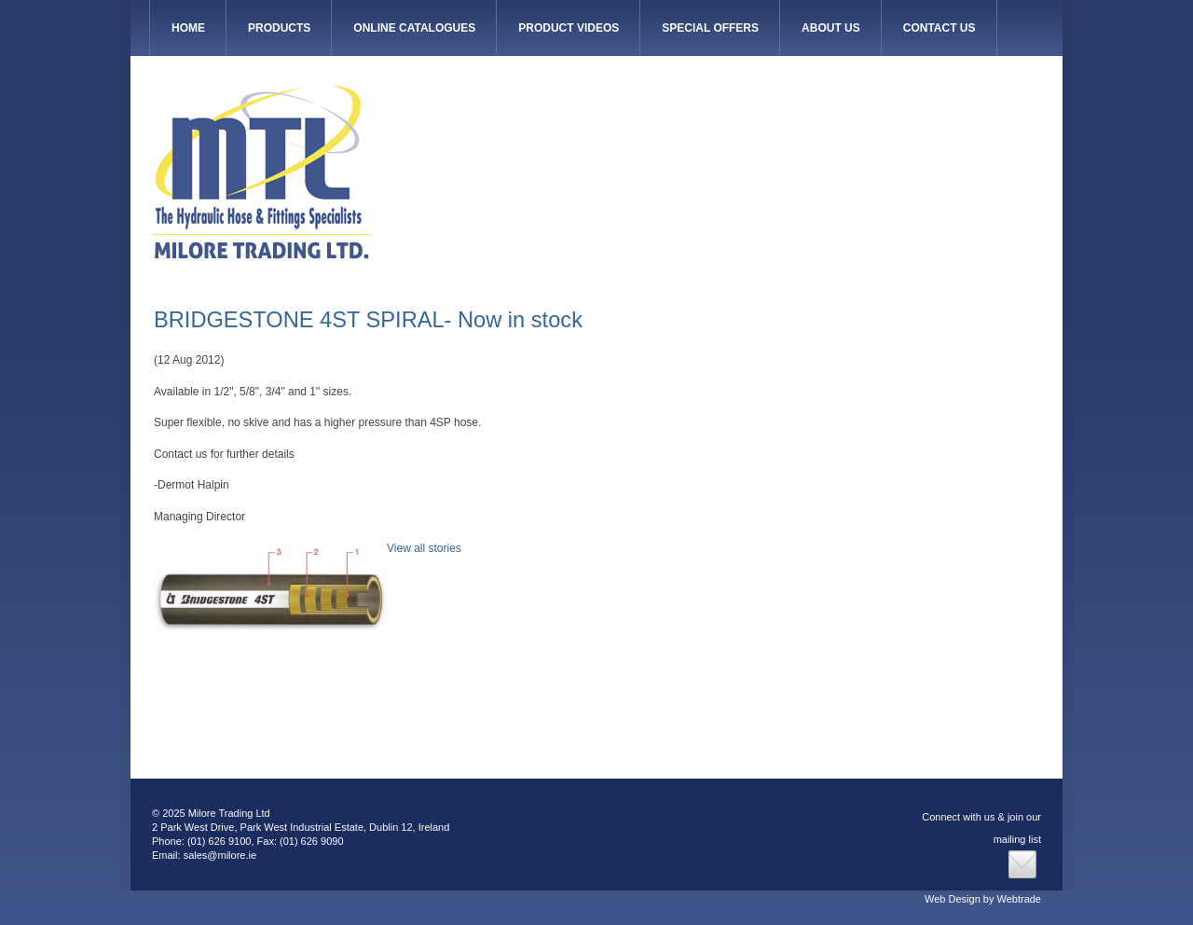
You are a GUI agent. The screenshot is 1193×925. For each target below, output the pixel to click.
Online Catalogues (414, 28)
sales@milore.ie (220, 855)
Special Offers (710, 28)
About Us (831, 28)
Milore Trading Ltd (262, 172)
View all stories (424, 548)
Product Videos (568, 28)
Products (279, 28)
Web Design (952, 898)
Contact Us (939, 28)
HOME (188, 28)
